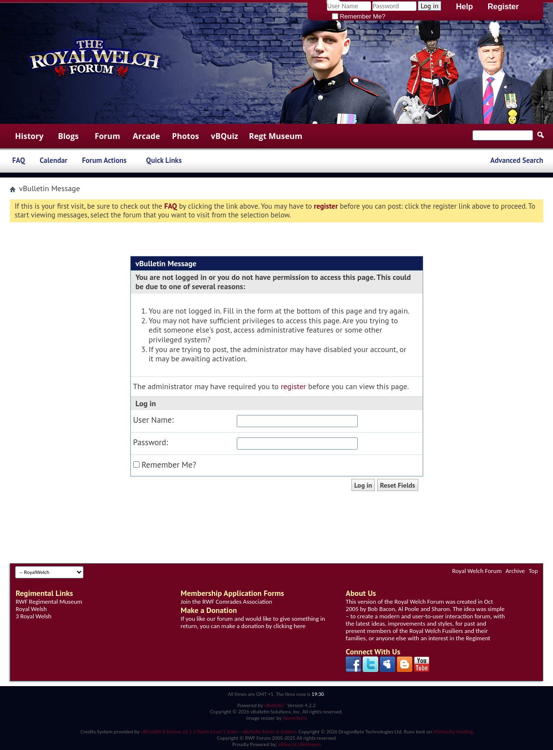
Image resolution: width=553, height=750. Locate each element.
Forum (107, 136)
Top (533, 570)
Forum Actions (104, 160)
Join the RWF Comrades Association (226, 601)
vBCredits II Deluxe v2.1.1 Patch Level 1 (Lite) (189, 732)
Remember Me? (359, 16)
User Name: (153, 420)
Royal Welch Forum (477, 570)
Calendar (53, 160)
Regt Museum (275, 136)
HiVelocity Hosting (453, 732)
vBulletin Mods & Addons (269, 732)
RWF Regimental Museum (49, 601)
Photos (185, 136)
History (29, 136)
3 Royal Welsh (33, 616)
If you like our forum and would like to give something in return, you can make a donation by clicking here (253, 622)
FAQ (18, 160)
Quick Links (164, 160)
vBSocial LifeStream (299, 744)
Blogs (68, 136)
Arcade (146, 136)
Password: (150, 442)
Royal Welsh (31, 608)
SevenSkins (295, 718)
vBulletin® (275, 705)
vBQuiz (224, 136)
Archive (515, 570)
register (293, 386)
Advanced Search (516, 160)
